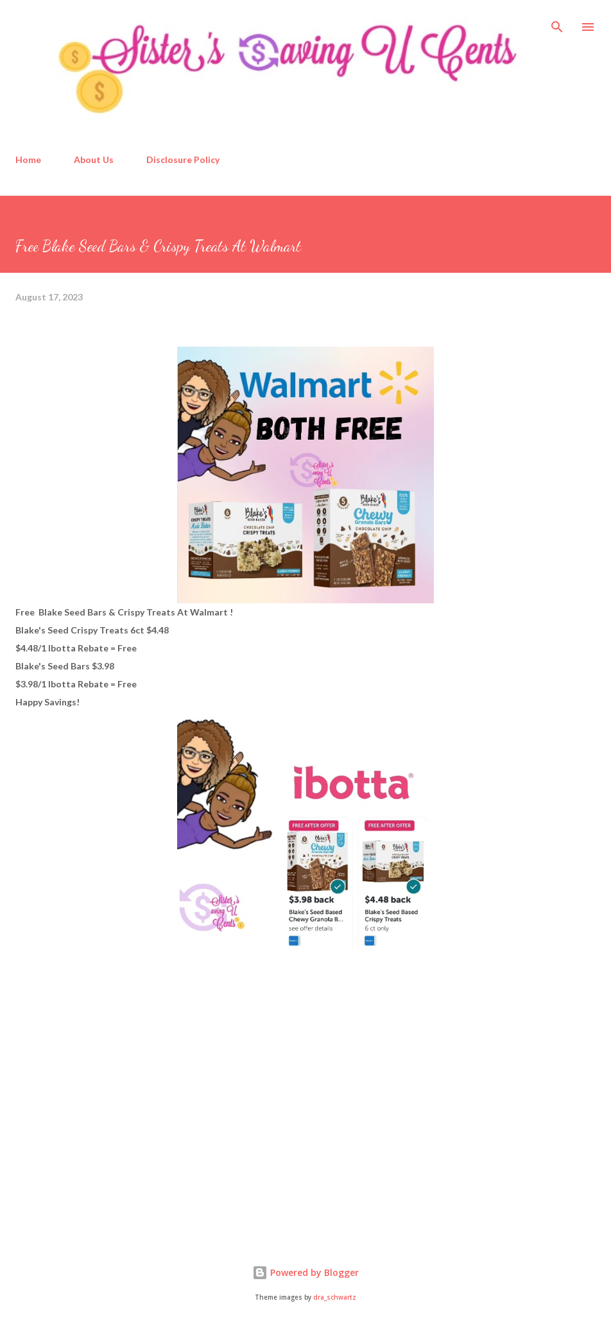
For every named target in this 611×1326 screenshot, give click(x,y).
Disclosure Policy (182, 159)
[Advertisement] (111, 1127)
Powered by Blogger (305, 1272)
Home (28, 159)
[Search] (557, 23)
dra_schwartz (334, 1297)
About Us (94, 159)
